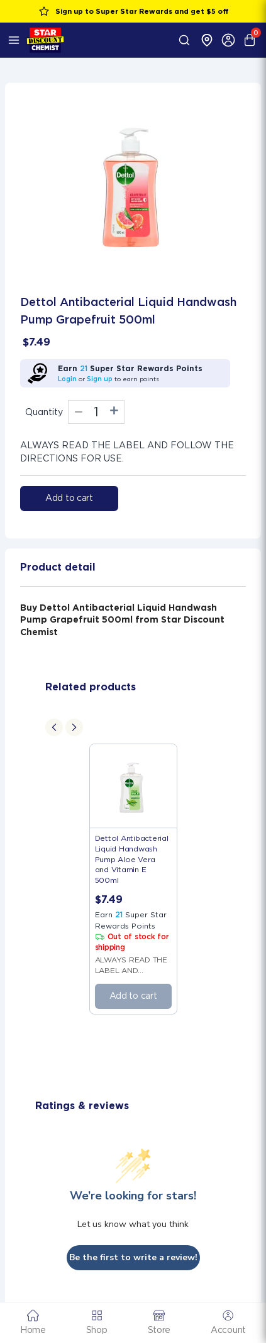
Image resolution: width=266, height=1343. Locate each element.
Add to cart (69, 498)
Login (67, 378)
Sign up (100, 378)
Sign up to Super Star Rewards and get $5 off (133, 11)
